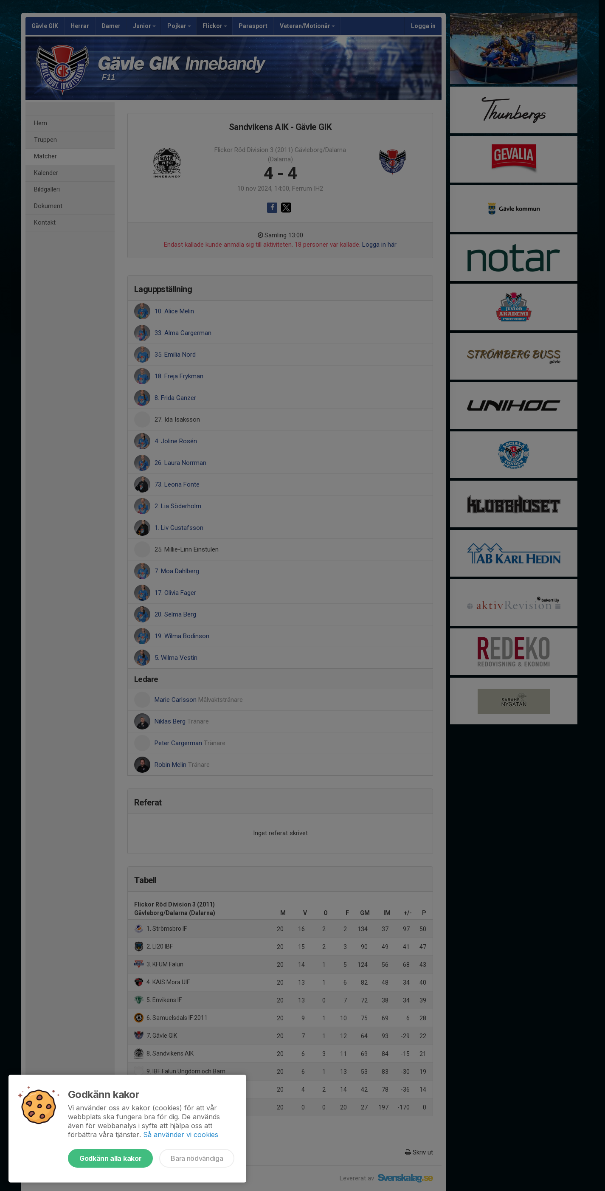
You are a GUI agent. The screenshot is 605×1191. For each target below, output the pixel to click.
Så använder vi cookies (180, 1134)
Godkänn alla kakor (110, 1158)
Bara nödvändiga (197, 1158)
